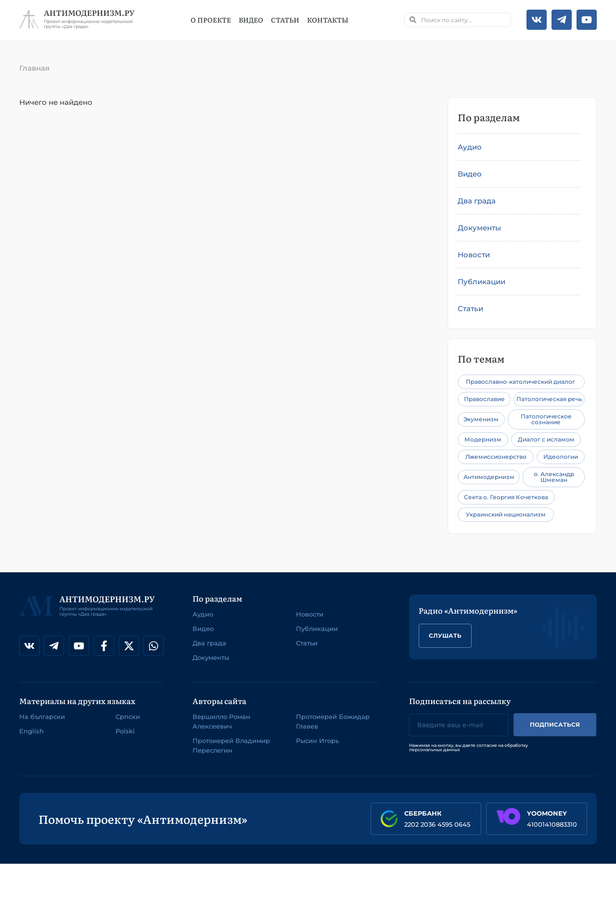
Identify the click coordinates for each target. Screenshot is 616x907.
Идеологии (560, 456)
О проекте (211, 20)
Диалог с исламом (546, 439)
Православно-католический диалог (520, 381)
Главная (34, 68)
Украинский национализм (506, 514)
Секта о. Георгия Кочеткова (506, 497)
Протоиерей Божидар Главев (333, 721)
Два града (477, 200)
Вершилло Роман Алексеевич (221, 721)
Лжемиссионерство (495, 456)
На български (42, 716)
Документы (479, 227)
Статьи (285, 20)
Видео (251, 20)
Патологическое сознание (546, 419)
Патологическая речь (549, 399)
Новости (474, 254)
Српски (128, 716)
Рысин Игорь (317, 740)
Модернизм (482, 439)
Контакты (327, 20)
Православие (484, 399)
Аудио (470, 146)
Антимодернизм (488, 476)
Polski (125, 731)
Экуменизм (481, 419)
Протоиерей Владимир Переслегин (231, 745)
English (31, 731)
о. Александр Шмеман (554, 476)
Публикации (481, 281)
